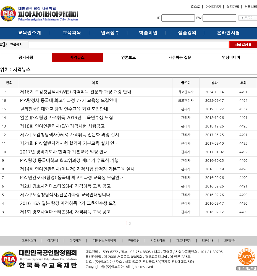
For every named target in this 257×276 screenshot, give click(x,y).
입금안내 (207, 240)
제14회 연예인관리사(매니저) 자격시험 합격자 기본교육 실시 (77, 169)
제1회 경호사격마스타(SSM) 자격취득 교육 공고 (65, 212)
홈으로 (195, 7)
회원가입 (233, 7)
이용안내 (53, 240)
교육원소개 (29, 240)
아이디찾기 (213, 7)
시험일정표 (158, 240)
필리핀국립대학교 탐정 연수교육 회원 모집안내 (64, 109)
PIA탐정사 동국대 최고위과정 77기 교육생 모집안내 (68, 100)
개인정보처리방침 (104, 240)
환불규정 (134, 240)
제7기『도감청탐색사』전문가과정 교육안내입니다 (65, 194)
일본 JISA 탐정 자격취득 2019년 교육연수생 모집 (66, 117)
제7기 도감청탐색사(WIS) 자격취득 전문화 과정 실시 (69, 134)
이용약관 (75, 240)
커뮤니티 (251, 7)
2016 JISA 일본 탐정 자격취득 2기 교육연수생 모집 (68, 203)
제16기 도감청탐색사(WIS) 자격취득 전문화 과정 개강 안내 (75, 92)
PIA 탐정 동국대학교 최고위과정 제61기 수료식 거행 (69, 160)
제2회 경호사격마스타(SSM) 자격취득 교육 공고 (65, 186)
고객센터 (229, 240)
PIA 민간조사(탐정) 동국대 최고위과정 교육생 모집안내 (72, 177)
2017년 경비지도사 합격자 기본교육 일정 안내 (63, 152)
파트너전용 (184, 240)
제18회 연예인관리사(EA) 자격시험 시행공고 (62, 126)
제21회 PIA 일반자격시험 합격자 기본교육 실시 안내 (69, 143)
